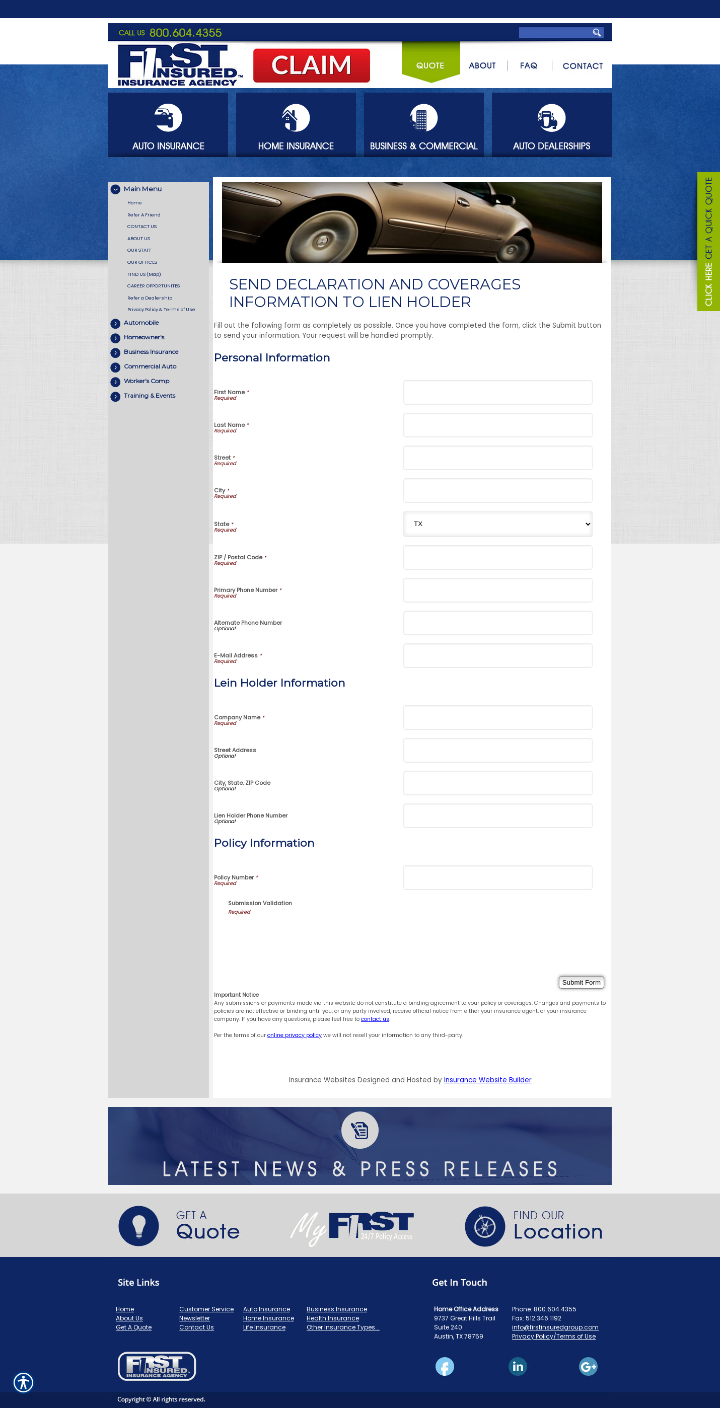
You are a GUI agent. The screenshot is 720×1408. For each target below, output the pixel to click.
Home (125, 1309)
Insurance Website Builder (488, 1080)
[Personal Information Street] (498, 458)
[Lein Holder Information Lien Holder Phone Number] (498, 815)
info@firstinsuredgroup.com (555, 1327)
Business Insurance (337, 1309)
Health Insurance (333, 1318)
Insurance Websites (322, 1080)
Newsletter (194, 1318)
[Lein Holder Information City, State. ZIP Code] (498, 783)
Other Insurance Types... (343, 1327)
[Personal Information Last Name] (498, 425)
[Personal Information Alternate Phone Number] (498, 623)
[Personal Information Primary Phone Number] (498, 590)
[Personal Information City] (498, 490)
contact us (375, 1019)
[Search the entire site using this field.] (553, 10)
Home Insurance (268, 1318)
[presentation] (304, 935)
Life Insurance (264, 1327)
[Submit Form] (581, 982)
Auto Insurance (266, 1309)
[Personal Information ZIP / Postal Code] (498, 557)
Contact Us (196, 1327)
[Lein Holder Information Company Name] (498, 717)
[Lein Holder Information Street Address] (498, 750)
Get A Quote (134, 1327)
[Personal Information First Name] (498, 392)
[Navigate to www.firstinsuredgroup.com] (705, 243)
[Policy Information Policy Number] (498, 877)
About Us (129, 1318)
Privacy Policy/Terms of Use (554, 1336)
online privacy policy (294, 1035)
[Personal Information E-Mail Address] (498, 655)
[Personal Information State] (498, 524)
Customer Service (206, 1309)
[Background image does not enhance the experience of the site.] (158, 189)
